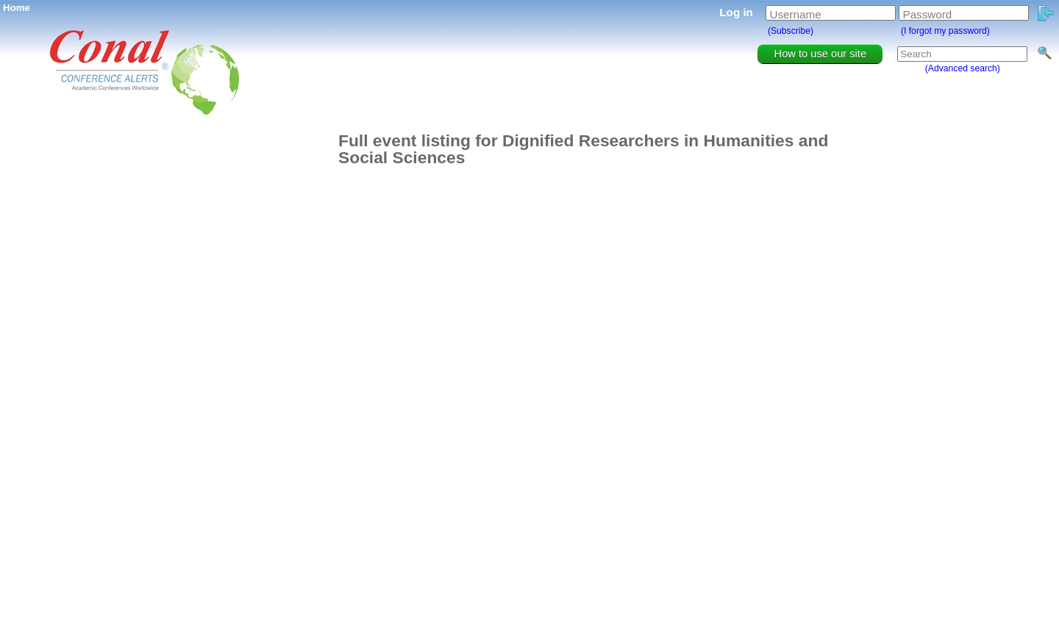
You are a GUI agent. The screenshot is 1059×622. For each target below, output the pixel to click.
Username (795, 14)
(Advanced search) (962, 68)
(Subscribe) (790, 31)
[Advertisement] (257, 352)
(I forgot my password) (945, 31)
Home (16, 7)
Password (927, 14)
